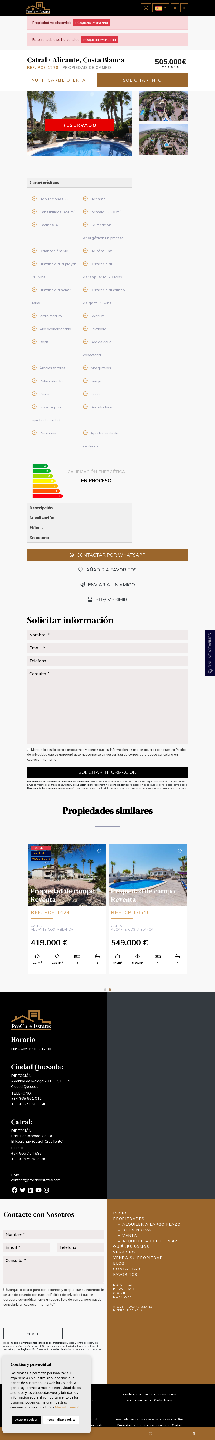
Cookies (121, 1293)
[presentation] (28, 1318)
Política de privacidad (66, 1294)
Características (44, 182)
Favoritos (125, 1274)
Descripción (41, 508)
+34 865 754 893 (26, 1153)
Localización (42, 518)
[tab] (79, 183)
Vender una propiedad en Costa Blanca (149, 1394)
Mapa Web (122, 1297)
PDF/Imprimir (107, 599)
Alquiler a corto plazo (151, 1241)
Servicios (124, 1252)
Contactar (126, 1268)
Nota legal (124, 1284)
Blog (118, 1263)
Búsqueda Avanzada (91, 23)
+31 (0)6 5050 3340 (29, 1104)
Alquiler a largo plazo (151, 1224)
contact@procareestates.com (35, 1180)
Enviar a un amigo (107, 584)
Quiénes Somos (131, 1246)
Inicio (120, 1213)
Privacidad (123, 1289)
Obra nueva (136, 1229)
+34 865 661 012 (26, 1098)
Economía (39, 538)
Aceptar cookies (26, 1419)
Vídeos (36, 528)
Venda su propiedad (138, 1257)
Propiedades (128, 1218)
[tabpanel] (67, 908)
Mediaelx (134, 1310)
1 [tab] (105, 989)
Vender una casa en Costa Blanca (149, 1400)
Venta (129, 1235)
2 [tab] (110, 989)
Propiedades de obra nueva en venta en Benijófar (149, 1419)
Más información (68, 1407)
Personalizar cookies (61, 1419)
